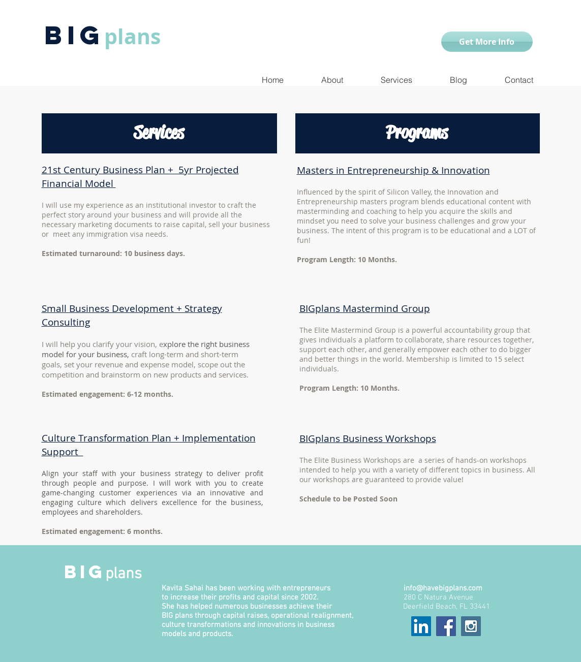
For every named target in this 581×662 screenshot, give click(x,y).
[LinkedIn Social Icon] (421, 626)
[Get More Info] (487, 41)
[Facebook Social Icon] (446, 626)
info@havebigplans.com (443, 588)
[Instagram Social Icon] (471, 626)
